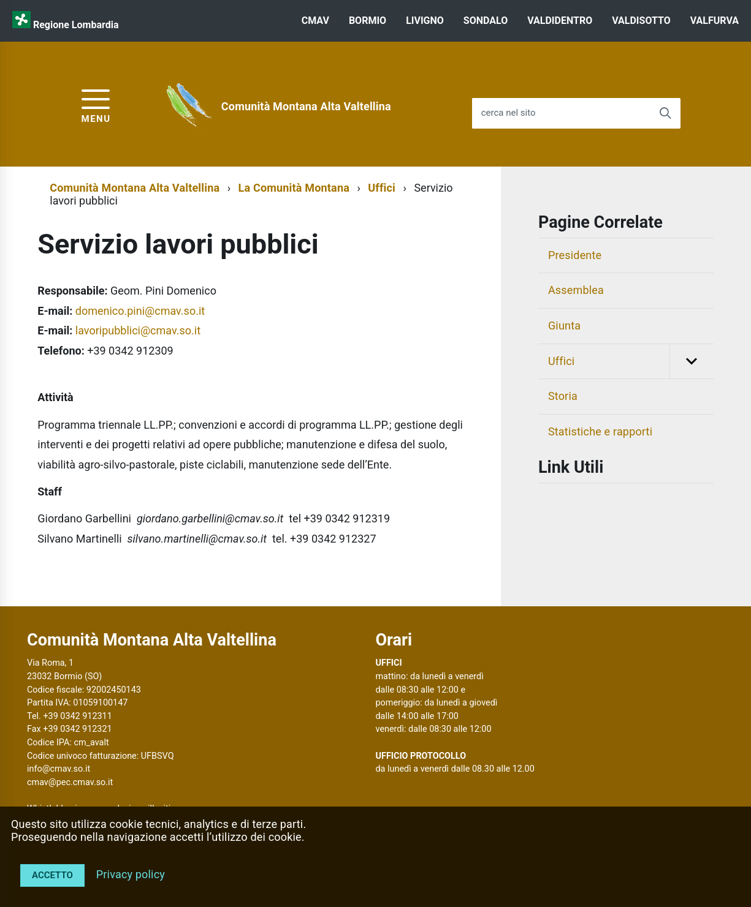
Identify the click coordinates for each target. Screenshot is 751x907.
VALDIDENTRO (559, 20)
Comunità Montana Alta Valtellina (306, 106)
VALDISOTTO (641, 20)
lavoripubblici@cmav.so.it (137, 330)
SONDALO (485, 20)
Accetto (52, 875)
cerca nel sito (508, 113)
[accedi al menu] (96, 104)
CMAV (315, 20)
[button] (691, 361)
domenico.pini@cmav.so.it (140, 310)
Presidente (574, 255)
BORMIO (367, 20)
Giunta (564, 325)
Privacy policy (130, 874)
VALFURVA (714, 20)
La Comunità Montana (293, 187)
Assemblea (576, 290)
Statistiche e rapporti (600, 431)
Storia (563, 396)
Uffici (381, 187)
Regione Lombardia (76, 25)
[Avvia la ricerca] (665, 113)
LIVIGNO (425, 20)
